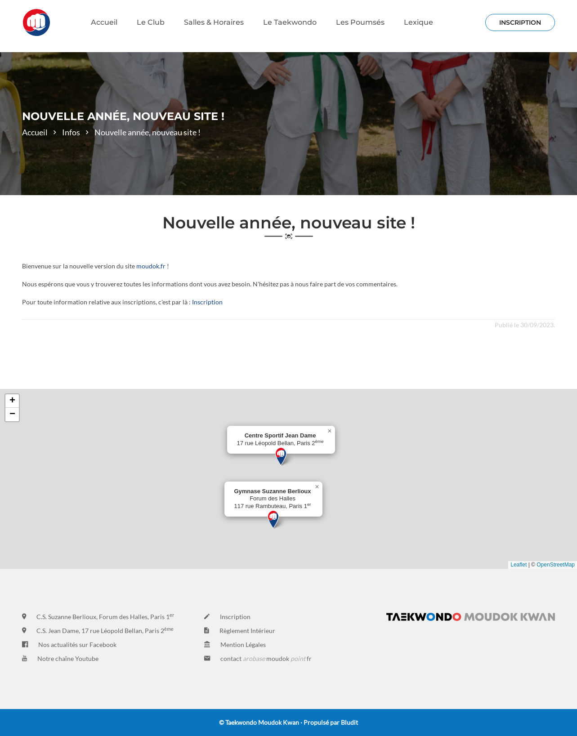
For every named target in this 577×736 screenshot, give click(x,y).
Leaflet (518, 565)
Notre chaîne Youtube (67, 658)
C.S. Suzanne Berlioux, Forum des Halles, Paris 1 (105, 616)
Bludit (349, 722)
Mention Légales (243, 644)
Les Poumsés (360, 22)
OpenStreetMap (556, 565)
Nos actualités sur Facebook (77, 644)
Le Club (151, 22)
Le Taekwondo (290, 22)
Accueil (104, 22)
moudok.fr (150, 266)
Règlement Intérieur (247, 630)
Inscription (207, 302)
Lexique (418, 22)
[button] (280, 456)
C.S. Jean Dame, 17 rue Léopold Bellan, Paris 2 (105, 630)
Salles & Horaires (214, 22)
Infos (71, 132)
